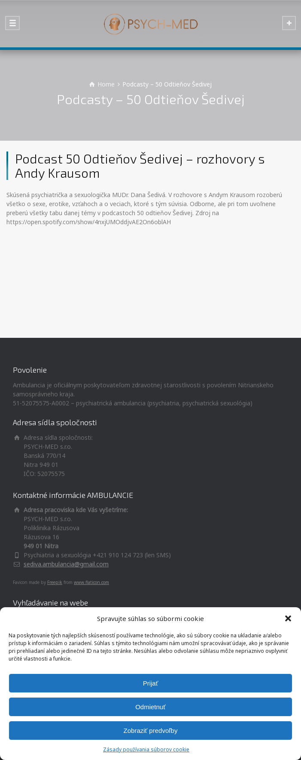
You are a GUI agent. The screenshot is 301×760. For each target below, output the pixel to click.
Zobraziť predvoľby (151, 730)
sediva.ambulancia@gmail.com (66, 564)
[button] (288, 618)
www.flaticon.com (91, 582)
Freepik (54, 582)
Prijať (150, 683)
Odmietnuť (150, 707)
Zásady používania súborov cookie (146, 749)
